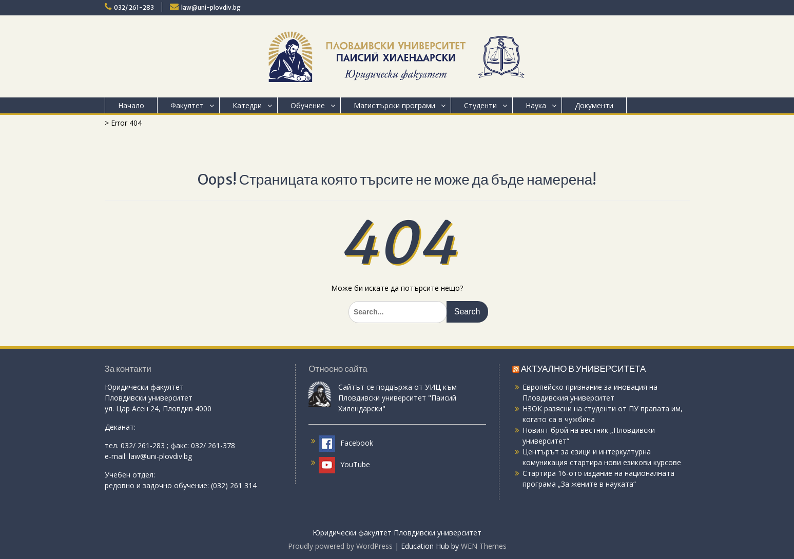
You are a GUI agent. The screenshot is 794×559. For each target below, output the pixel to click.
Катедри (247, 105)
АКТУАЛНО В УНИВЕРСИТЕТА (583, 368)
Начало (131, 105)
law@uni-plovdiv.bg (211, 7)
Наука (536, 105)
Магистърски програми (394, 105)
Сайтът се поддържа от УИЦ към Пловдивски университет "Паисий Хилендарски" (397, 397)
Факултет (187, 105)
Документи (594, 105)
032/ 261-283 (134, 7)
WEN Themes (484, 546)
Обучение (308, 105)
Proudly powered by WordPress (340, 546)
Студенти (480, 105)
